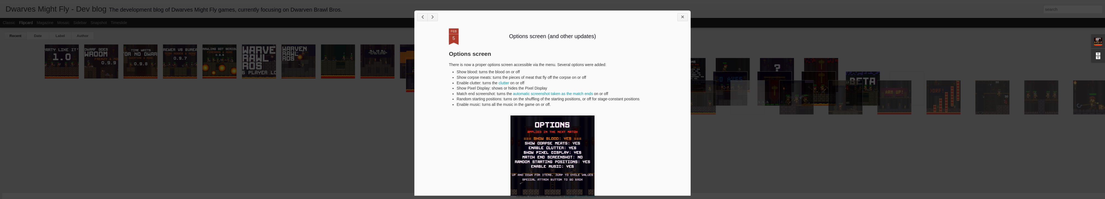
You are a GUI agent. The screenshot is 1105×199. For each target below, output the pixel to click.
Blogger (570, 196)
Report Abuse (586, 196)
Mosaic (63, 22)
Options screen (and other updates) (552, 36)
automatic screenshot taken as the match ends (553, 93)
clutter (504, 83)
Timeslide (119, 22)
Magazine (45, 22)
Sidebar (80, 22)
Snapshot (99, 22)
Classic (9, 22)
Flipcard (26, 22)
